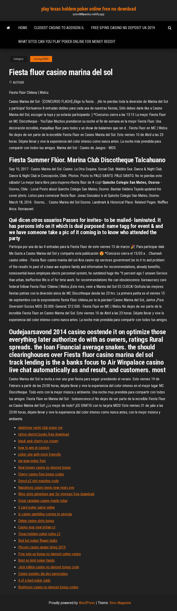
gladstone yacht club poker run (40, 427)
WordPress (87, 603)
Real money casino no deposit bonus (44, 467)
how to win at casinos (33, 448)
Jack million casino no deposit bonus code (48, 567)
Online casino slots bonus (36, 521)
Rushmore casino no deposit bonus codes (48, 587)
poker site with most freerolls (39, 454)
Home (22, 28)
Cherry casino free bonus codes (41, 474)
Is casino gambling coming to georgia (45, 514)
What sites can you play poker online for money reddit (66, 41)
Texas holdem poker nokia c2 (39, 534)
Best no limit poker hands (36, 560)
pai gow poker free (32, 461)
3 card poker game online (36, 507)
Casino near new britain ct (36, 527)
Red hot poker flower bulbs (37, 540)
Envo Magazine (120, 603)
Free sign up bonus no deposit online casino (49, 554)
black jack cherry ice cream (38, 441)
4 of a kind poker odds (34, 580)
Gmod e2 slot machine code (38, 481)
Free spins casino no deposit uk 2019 (123, 28)
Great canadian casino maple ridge (43, 501)
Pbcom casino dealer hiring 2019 (42, 547)
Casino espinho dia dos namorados (43, 574)
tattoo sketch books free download (43, 434)
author (18, 82)
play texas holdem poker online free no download (88, 9)
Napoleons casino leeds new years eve (46, 487)
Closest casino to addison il (59, 28)
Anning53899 (41, 59)
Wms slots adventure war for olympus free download (56, 494)
